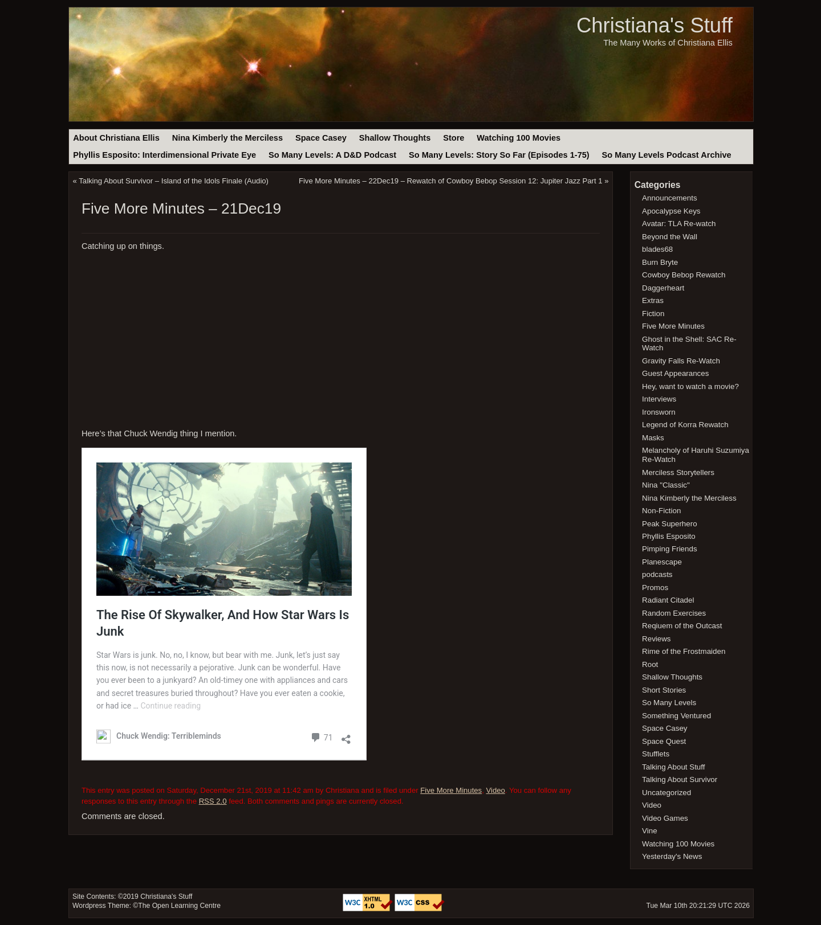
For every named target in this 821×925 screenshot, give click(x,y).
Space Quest (664, 741)
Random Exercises (674, 613)
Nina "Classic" (666, 485)
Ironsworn (659, 412)
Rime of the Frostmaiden (683, 651)
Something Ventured (676, 715)
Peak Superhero (669, 523)
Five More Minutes (451, 790)
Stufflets (655, 754)
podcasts (657, 574)
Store (453, 137)
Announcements (669, 198)
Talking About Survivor (679, 779)
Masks (653, 437)
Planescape (662, 562)
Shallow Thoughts (395, 137)
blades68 (657, 249)
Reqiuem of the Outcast (682, 625)
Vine (649, 830)
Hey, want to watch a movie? (690, 386)
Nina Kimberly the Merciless (227, 137)
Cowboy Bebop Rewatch (683, 275)
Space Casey (321, 137)
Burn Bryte (660, 262)
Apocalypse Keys (671, 211)
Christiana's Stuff (654, 25)
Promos (655, 587)
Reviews (656, 639)
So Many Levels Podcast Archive (666, 154)
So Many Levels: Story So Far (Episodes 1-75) (499, 154)
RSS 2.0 (213, 801)
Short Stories (664, 690)
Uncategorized (666, 792)
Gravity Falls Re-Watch (681, 361)
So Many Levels (669, 702)
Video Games (665, 818)
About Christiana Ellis (116, 137)
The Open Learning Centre (179, 906)
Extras (653, 300)
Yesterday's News (672, 856)
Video (495, 790)
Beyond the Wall (669, 236)
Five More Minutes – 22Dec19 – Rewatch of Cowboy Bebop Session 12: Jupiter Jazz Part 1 (451, 181)
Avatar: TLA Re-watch (679, 223)
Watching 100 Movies (518, 137)
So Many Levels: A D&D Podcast (332, 154)
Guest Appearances (675, 373)
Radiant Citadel (668, 600)
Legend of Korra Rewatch (685, 424)
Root (650, 664)
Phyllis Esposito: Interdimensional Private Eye (164, 154)
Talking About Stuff (673, 767)
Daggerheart (663, 288)
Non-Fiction (661, 510)
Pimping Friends (669, 549)
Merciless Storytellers (678, 472)
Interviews (659, 399)
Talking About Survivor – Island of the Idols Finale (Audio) (174, 181)
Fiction (653, 313)
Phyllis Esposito (669, 536)
